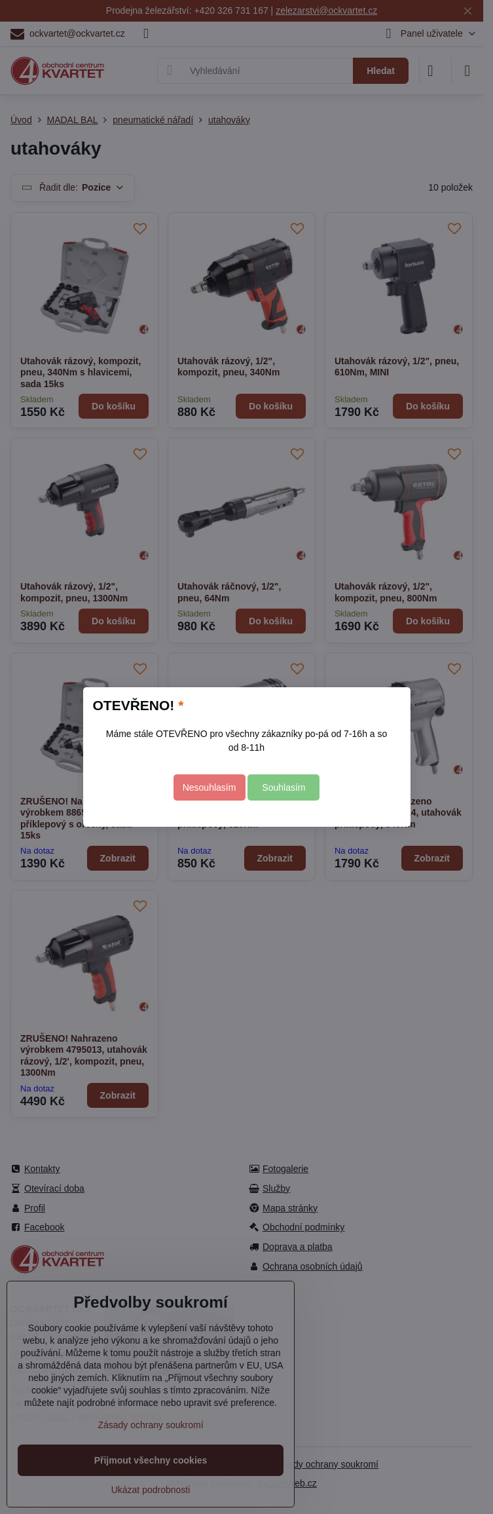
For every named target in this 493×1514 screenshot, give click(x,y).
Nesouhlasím (209, 787)
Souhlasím (283, 787)
